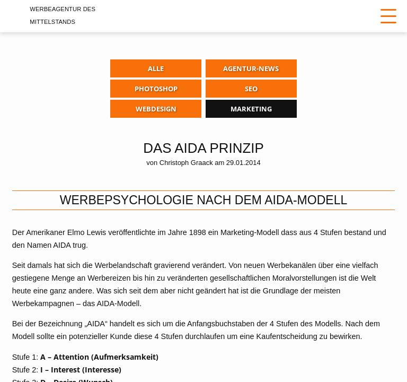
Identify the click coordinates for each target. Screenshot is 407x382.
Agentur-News (251, 68)
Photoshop (156, 88)
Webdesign (156, 109)
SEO (251, 88)
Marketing (251, 109)
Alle (156, 68)
